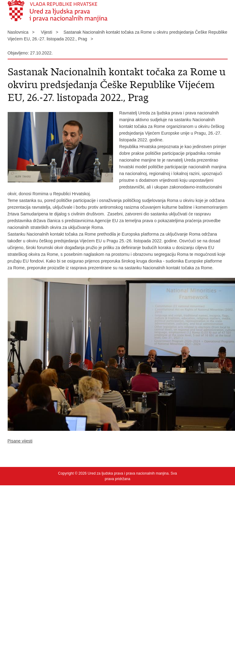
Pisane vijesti (20, 440)
